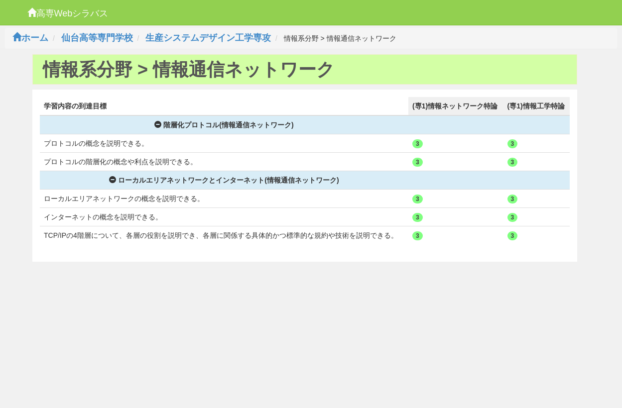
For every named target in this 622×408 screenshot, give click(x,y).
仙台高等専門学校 (97, 38)
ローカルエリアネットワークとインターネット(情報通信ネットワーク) (224, 180)
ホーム (30, 38)
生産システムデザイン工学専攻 (208, 38)
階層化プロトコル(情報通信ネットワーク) (223, 125)
